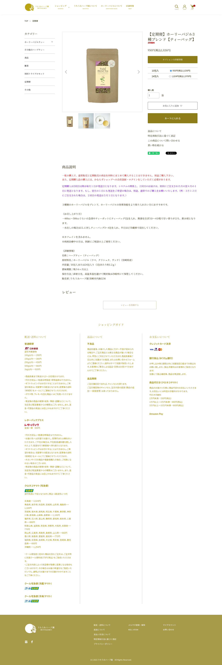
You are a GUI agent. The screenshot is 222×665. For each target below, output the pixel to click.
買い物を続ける (156, 145)
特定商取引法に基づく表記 (161, 135)
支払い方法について (102, 634)
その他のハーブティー (34, 49)
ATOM (135, 629)
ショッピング (60, 7)
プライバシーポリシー (103, 643)
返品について (155, 131)
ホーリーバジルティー (34, 42)
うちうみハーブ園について (85, 7)
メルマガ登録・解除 (136, 625)
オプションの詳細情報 (173, 59)
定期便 (35, 20)
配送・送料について (102, 625)
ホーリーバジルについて (111, 7)
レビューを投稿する (130, 305)
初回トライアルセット (35, 73)
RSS (130, 629)
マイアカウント (169, 625)
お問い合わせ (168, 629)
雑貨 (27, 65)
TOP (26, 20)
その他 (28, 89)
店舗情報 (130, 7)
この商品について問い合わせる (164, 140)
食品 (27, 57)
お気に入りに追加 (173, 105)
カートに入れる (172, 118)
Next (138, 72)
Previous (66, 72)
